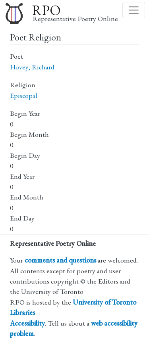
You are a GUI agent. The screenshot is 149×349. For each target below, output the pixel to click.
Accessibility (27, 323)
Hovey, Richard (32, 66)
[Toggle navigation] (133, 10)
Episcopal (23, 95)
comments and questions (60, 260)
